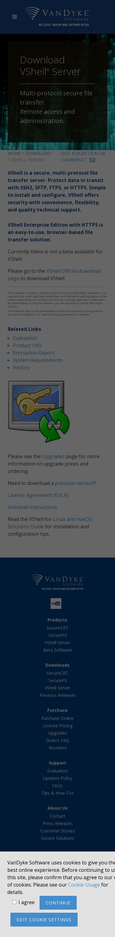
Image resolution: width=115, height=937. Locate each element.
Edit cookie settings (44, 920)
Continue (58, 903)
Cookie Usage (84, 884)
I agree (26, 902)
